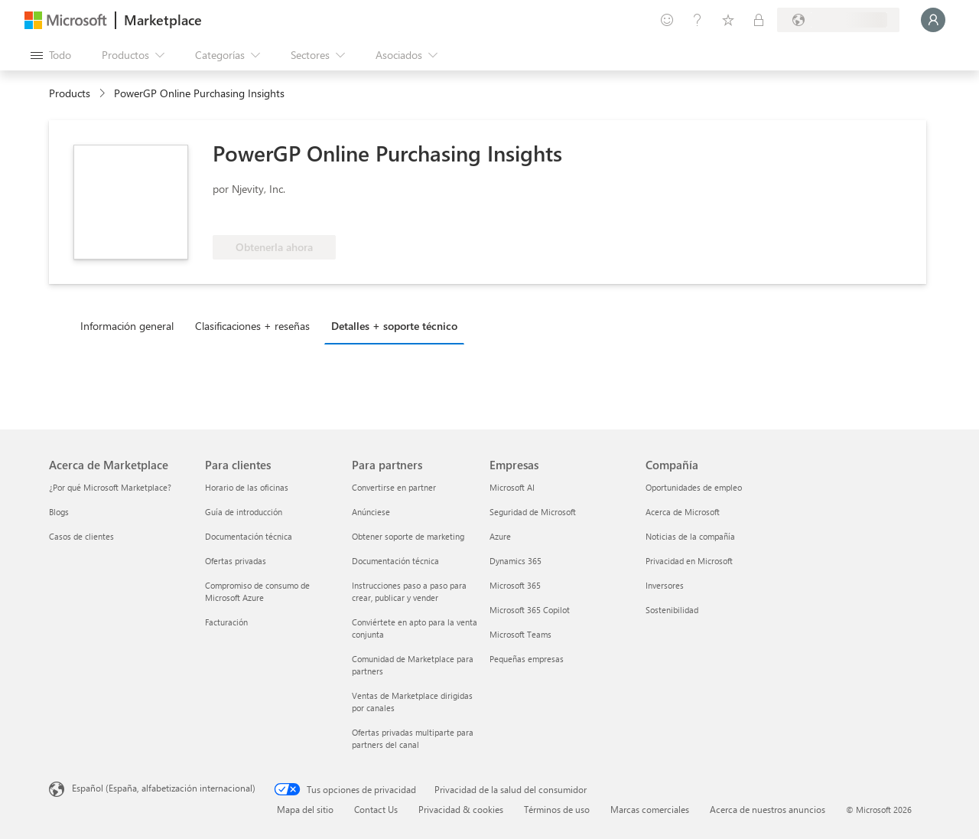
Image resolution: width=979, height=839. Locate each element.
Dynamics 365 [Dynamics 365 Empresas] (516, 560)
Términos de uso (557, 809)
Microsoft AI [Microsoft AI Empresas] (512, 487)
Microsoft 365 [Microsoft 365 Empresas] (515, 585)
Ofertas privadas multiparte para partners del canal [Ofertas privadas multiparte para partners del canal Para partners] (412, 738)
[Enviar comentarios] (667, 20)
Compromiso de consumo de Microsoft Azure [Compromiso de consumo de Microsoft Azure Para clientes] (257, 591)
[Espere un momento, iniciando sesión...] (933, 20)
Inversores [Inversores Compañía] (665, 585)
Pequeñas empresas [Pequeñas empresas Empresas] (527, 658)
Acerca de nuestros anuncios (767, 809)
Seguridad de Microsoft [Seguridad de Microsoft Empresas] (533, 511)
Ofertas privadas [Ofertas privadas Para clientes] (235, 560)
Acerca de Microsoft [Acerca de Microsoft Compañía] (683, 511)
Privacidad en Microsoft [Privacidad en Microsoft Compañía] (689, 560)
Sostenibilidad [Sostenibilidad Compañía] (672, 609)
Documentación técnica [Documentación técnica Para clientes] (248, 536)
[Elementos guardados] (728, 20)
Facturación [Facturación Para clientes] (226, 622)
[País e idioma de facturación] (838, 20)
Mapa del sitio (305, 809)
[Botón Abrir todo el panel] (50, 55)
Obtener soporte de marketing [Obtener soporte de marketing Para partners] (408, 536)
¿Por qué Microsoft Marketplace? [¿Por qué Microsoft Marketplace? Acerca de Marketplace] (110, 487)
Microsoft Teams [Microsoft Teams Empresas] (520, 634)
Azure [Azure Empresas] (500, 536)
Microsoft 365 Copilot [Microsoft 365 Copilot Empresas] (530, 609)
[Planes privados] (758, 20)
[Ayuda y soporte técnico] (697, 20)
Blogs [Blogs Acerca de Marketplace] (59, 511)
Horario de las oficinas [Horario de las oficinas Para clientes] (246, 487)
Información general (127, 325)
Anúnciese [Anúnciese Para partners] (371, 511)
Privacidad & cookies (460, 809)
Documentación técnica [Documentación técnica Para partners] (395, 560)
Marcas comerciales (649, 809)
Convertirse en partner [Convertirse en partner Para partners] (394, 487)
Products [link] (69, 93)
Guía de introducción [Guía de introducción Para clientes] (243, 511)
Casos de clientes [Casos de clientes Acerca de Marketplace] (81, 536)
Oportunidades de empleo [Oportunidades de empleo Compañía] (694, 487)
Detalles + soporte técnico (394, 325)
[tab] (130, 325)
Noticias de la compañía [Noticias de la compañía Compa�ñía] (690, 536)
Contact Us (376, 809)
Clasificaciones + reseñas (252, 325)
